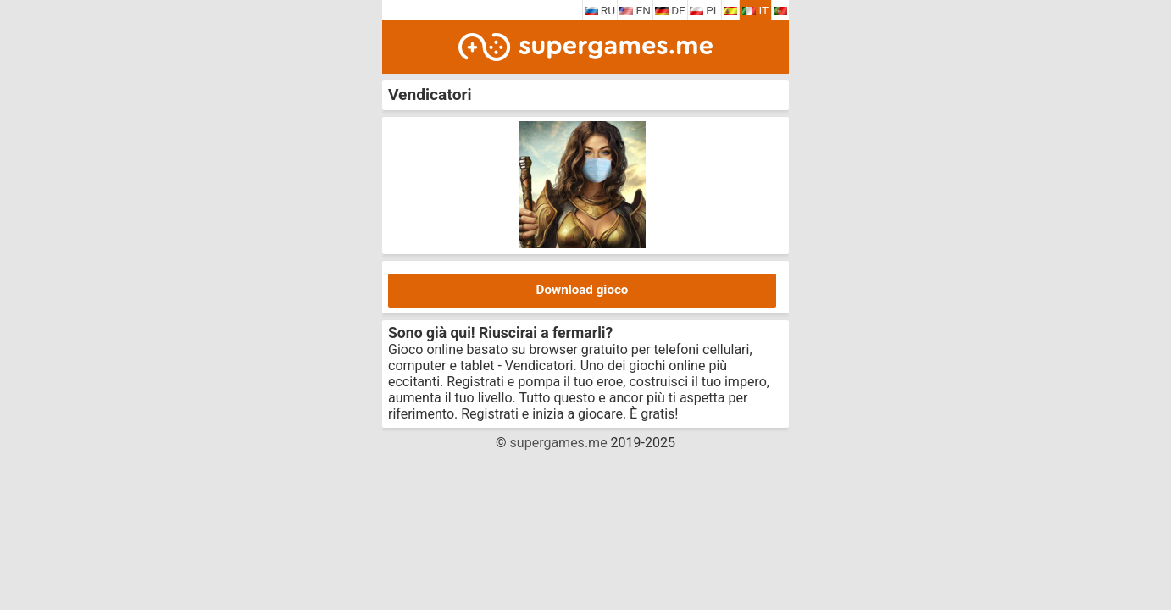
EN (635, 10)
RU (600, 10)
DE (670, 10)
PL (704, 10)
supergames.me (559, 443)
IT (755, 10)
